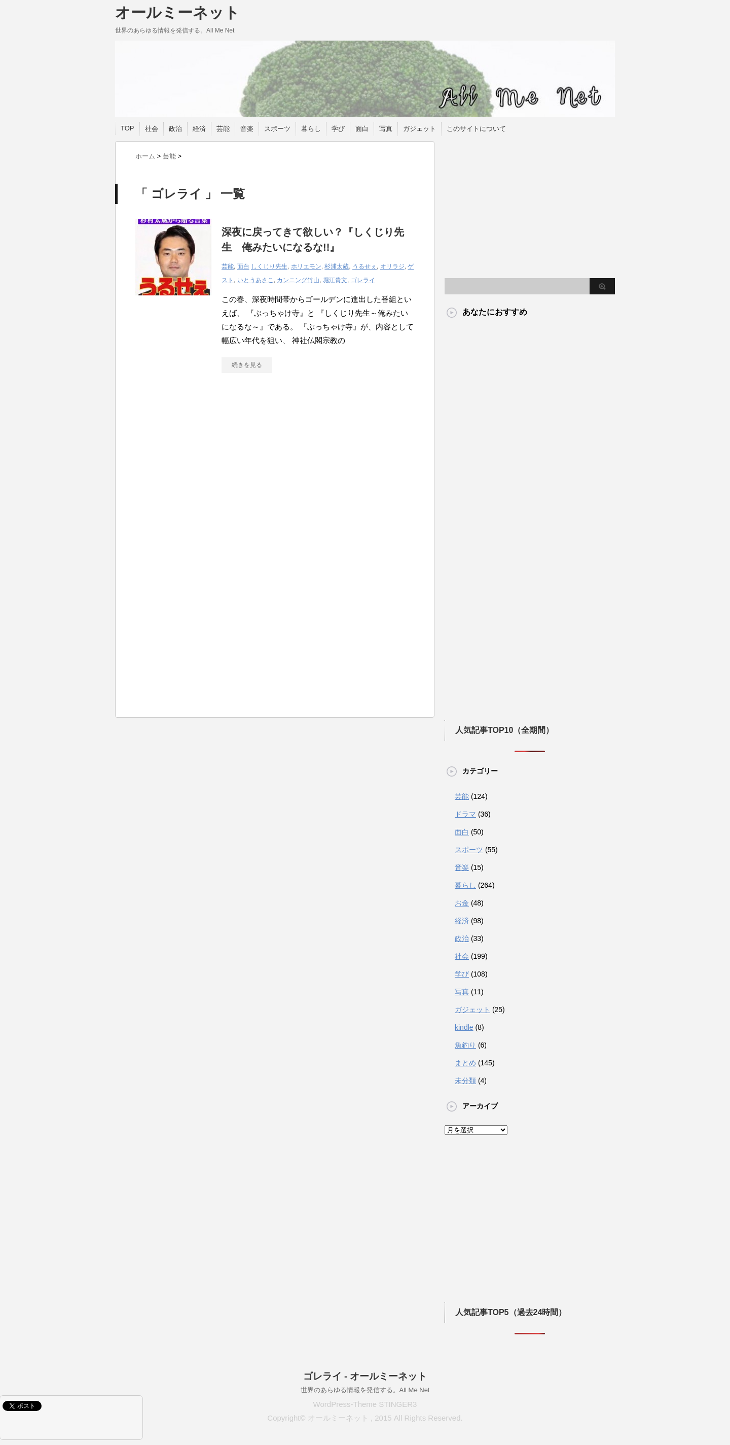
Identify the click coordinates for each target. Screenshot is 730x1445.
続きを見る (247, 364)
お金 (462, 903)
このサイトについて (476, 128)
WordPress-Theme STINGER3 (365, 1404)
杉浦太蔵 (336, 266)
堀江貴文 (335, 280)
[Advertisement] (220, 475)
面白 (362, 128)
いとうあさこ (255, 280)
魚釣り (465, 1045)
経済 (199, 128)
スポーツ (277, 128)
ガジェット (419, 128)
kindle (464, 1027)
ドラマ (465, 814)
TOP (127, 128)
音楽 (246, 128)
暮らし (311, 128)
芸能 (223, 128)
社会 (151, 128)
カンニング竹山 (298, 280)
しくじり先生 (269, 266)
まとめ (465, 1063)
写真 (385, 128)
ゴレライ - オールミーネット (365, 1376)
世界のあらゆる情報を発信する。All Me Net (365, 1390)
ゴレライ (363, 280)
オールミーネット (177, 12)
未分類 (465, 1081)
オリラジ (392, 266)
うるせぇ (364, 266)
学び (338, 128)
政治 (175, 128)
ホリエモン (306, 266)
